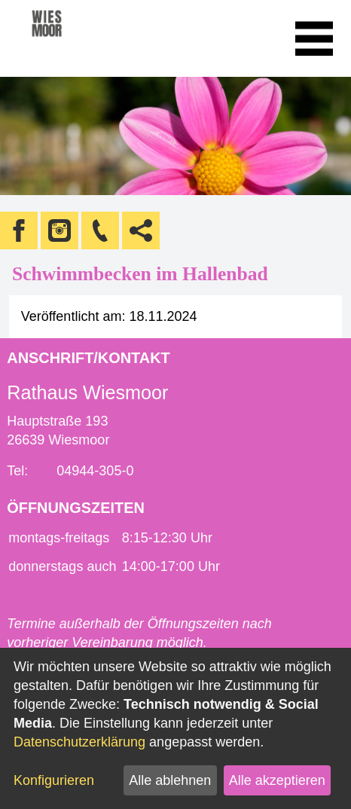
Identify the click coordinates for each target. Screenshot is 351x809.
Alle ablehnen (170, 780)
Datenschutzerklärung (79, 741)
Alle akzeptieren (277, 780)
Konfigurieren (54, 780)
